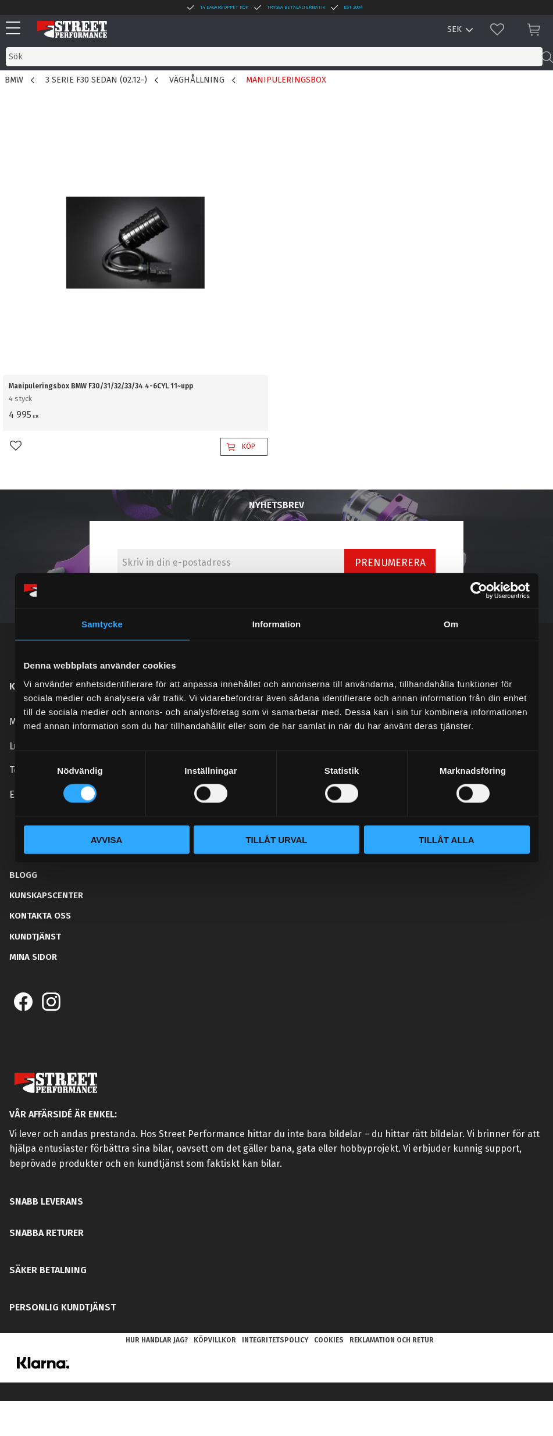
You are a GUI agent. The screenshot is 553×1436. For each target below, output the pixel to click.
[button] (16, 29)
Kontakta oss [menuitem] (40, 915)
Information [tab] (276, 624)
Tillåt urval (276, 839)
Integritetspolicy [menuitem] (275, 1340)
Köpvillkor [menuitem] (215, 1340)
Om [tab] (451, 624)
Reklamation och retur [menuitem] (391, 1340)
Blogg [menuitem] (23, 875)
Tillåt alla (446, 839)
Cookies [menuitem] (329, 1340)
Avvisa (107, 839)
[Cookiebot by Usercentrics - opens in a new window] (479, 590)
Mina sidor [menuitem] (33, 957)
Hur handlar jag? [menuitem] (157, 1340)
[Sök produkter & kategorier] (274, 56)
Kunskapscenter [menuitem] (46, 895)
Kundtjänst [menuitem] (35, 936)
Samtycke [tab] (102, 624)
